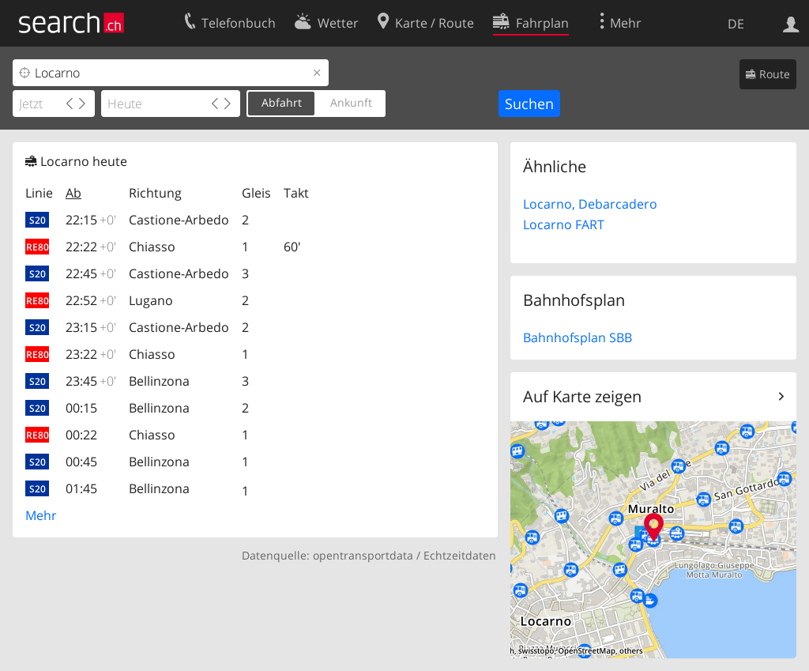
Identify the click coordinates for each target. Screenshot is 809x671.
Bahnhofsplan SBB (577, 337)
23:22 (91, 354)
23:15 (91, 327)
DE (736, 23)
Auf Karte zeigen (582, 396)
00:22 (81, 434)
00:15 (81, 408)
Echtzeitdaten (459, 555)
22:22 (91, 246)
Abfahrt (282, 102)
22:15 (91, 219)
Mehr (41, 515)
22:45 (91, 273)
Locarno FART (563, 224)
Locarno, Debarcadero (590, 204)
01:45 (81, 488)
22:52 (91, 300)
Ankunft (351, 102)
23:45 (91, 381)
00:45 (81, 461)
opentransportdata (363, 555)
